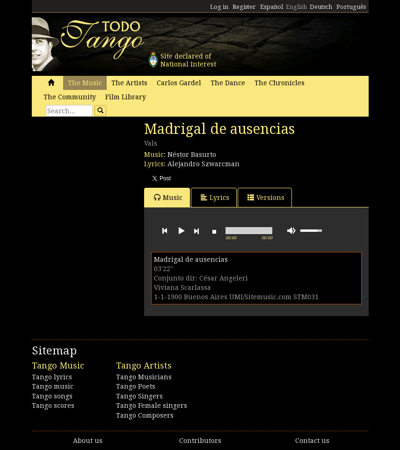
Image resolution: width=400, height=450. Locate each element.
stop (214, 230)
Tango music (52, 386)
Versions (265, 197)
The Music (85, 83)
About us (87, 440)
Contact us (312, 440)
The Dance (228, 83)
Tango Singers (139, 396)
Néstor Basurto (191, 154)
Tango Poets (135, 386)
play (180, 230)
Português (351, 6)
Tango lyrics (52, 377)
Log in (219, 6)
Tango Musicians (144, 377)
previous (164, 230)
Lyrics (215, 197)
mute (291, 230)
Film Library (125, 97)
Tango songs (52, 396)
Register (244, 6)
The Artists (129, 83)
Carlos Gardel (179, 83)
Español (271, 6)
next (196, 230)
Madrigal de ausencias (191, 259)
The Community (70, 97)
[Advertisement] (102, 184)
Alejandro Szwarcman (203, 164)
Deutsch (321, 6)
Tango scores (53, 405)
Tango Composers (145, 415)
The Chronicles (280, 83)
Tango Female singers (151, 405)
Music (168, 197)
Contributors (200, 440)
